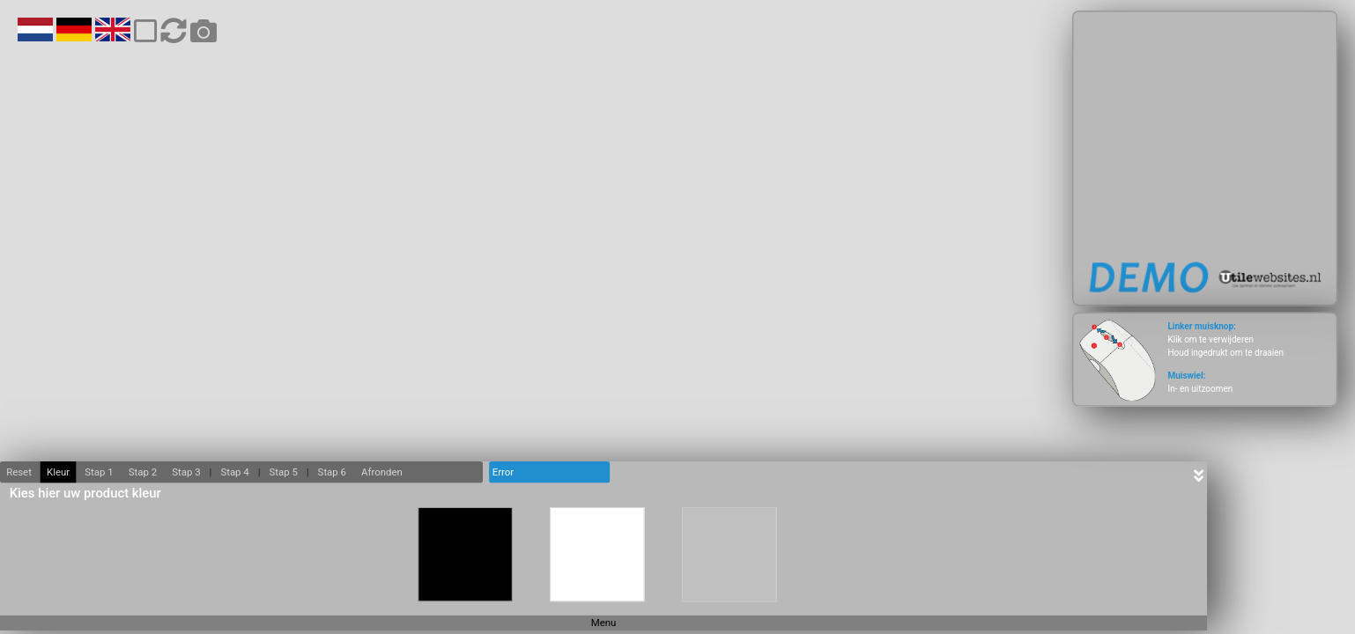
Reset (19, 472)
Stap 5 (283, 472)
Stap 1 (99, 472)
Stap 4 (234, 472)
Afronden (382, 472)
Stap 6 (332, 472)
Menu (604, 622)
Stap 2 (143, 472)
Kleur (58, 472)
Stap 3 (186, 472)
